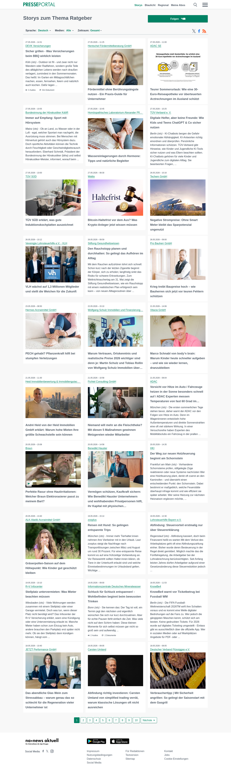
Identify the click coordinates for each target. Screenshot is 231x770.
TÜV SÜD (31, 176)
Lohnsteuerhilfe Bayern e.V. (165, 519)
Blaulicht (150, 5)
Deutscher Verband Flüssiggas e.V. (170, 649)
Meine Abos (178, 5)
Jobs (167, 754)
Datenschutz (94, 758)
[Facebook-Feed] (199, 31)
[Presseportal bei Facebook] (42, 751)
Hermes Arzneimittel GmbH (41, 310)
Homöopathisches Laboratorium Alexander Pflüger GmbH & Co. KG (126, 113)
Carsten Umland (97, 649)
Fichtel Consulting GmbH (102, 381)
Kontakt (168, 750)
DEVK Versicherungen (38, 46)
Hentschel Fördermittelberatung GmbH (110, 46)
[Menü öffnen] (205, 5)
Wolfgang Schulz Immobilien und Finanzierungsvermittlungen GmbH (126, 310)
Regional (163, 5)
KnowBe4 (155, 586)
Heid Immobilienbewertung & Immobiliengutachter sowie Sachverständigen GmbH (72, 381)
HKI (152, 448)
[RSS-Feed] (204, 31)
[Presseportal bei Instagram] (51, 750)
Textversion (131, 754)
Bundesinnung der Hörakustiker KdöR (47, 113)
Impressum (93, 750)
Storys (138, 5)
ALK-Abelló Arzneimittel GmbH (43, 519)
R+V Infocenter (34, 586)
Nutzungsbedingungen (99, 754)
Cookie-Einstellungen (176, 758)
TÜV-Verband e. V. (160, 113)
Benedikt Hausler (97, 448)
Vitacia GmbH (158, 310)
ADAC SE (155, 46)
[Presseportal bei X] (46, 751)
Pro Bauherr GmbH (161, 243)
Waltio (91, 176)
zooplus (92, 519)
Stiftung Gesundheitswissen (103, 243)
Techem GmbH (158, 176)
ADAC (153, 381)
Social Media (94, 762)
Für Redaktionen (134, 750)
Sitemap (130, 758)
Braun (29, 448)
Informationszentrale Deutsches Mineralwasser (114, 586)
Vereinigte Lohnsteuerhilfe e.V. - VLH (46, 243)
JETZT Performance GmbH (41, 649)
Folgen (177, 19)
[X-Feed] (194, 31)
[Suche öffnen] (195, 5)
